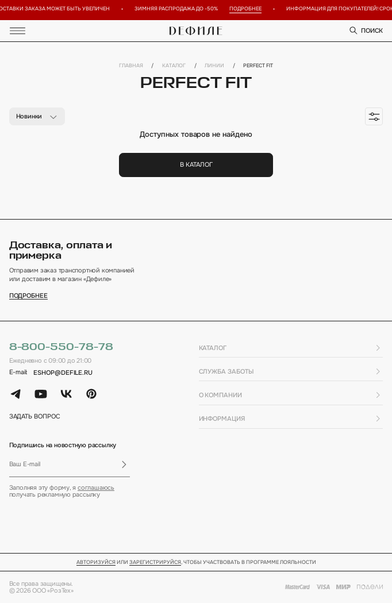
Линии (214, 66)
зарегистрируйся (155, 563)
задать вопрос (34, 416)
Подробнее (248, 9)
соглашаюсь (96, 487)
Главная (131, 66)
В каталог (196, 164)
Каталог (174, 66)
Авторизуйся (96, 563)
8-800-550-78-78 (61, 347)
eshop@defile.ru (63, 372)
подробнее (28, 295)
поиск (365, 30)
